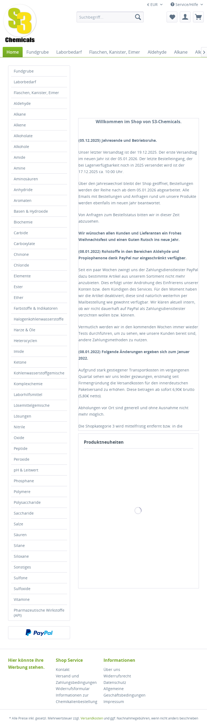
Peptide (20, 448)
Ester (18, 286)
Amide (19, 157)
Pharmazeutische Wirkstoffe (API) (39, 613)
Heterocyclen (25, 340)
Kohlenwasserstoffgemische (39, 372)
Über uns (112, 669)
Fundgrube (24, 71)
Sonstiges (22, 567)
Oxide (19, 437)
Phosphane (24, 480)
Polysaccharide (27, 502)
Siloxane (21, 556)
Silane (19, 545)
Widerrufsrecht (117, 675)
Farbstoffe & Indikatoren (36, 308)
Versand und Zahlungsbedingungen (76, 679)
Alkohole (21, 146)
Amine (19, 168)
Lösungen (22, 416)
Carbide (21, 232)
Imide (19, 351)
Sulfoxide (22, 588)
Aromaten (23, 200)
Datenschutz (115, 682)
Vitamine (22, 599)
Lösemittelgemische (32, 405)
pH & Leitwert (26, 470)
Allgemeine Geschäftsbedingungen (125, 692)
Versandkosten (92, 718)
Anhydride (23, 189)
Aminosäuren (26, 178)
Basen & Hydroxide (31, 211)
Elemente (22, 275)
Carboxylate (24, 243)
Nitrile (19, 426)
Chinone (21, 254)
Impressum (114, 701)
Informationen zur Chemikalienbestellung (76, 698)
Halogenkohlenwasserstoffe (39, 319)
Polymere (22, 491)
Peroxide (21, 459)
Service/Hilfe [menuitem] (185, 4)
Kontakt (63, 669)
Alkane (20, 114)
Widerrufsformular (73, 688)
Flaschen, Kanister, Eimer (36, 92)
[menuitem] (110, 17)
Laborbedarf (25, 81)
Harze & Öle (24, 329)
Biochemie (23, 222)
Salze (18, 523)
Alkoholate (23, 135)
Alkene (20, 125)
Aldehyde (22, 103)
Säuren (20, 534)
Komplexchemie (28, 383)
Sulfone (20, 577)
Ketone (20, 362)
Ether (18, 297)
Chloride (21, 265)
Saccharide (24, 513)
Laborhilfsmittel (28, 394)
